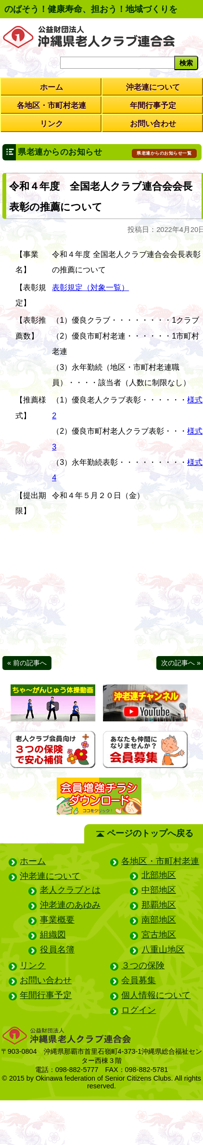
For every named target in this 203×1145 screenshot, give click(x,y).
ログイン (138, 1010)
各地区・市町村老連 (51, 105)
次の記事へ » (181, 663)
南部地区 (158, 920)
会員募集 (138, 980)
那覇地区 (158, 905)
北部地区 (158, 875)
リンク (51, 123)
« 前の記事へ (27, 663)
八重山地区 (163, 949)
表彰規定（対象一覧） (90, 287)
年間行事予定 (153, 105)
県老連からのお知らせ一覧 (164, 153)
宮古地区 (158, 934)
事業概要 (57, 920)
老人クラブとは (70, 890)
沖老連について (153, 87)
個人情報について (155, 995)
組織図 (53, 934)
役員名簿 (57, 949)
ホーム (51, 87)
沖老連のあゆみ (70, 905)
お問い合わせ (153, 123)
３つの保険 (143, 965)
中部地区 (158, 890)
